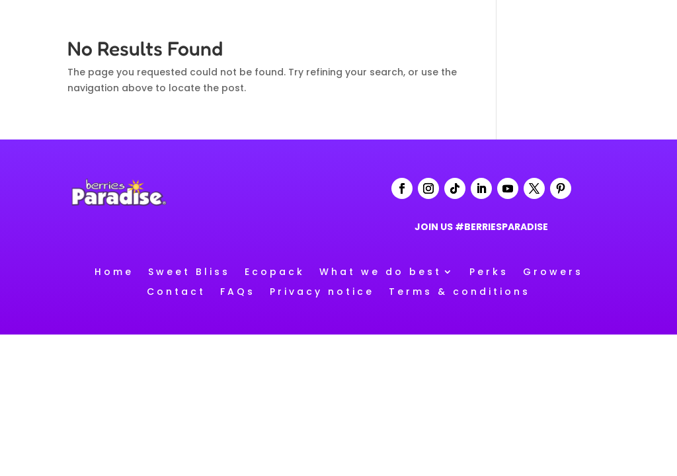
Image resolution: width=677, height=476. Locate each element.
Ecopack (275, 270)
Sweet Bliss (189, 270)
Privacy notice (322, 290)
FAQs (237, 290)
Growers (553, 270)
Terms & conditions (459, 290)
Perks (488, 270)
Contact (176, 290)
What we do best (380, 270)
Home (114, 270)
